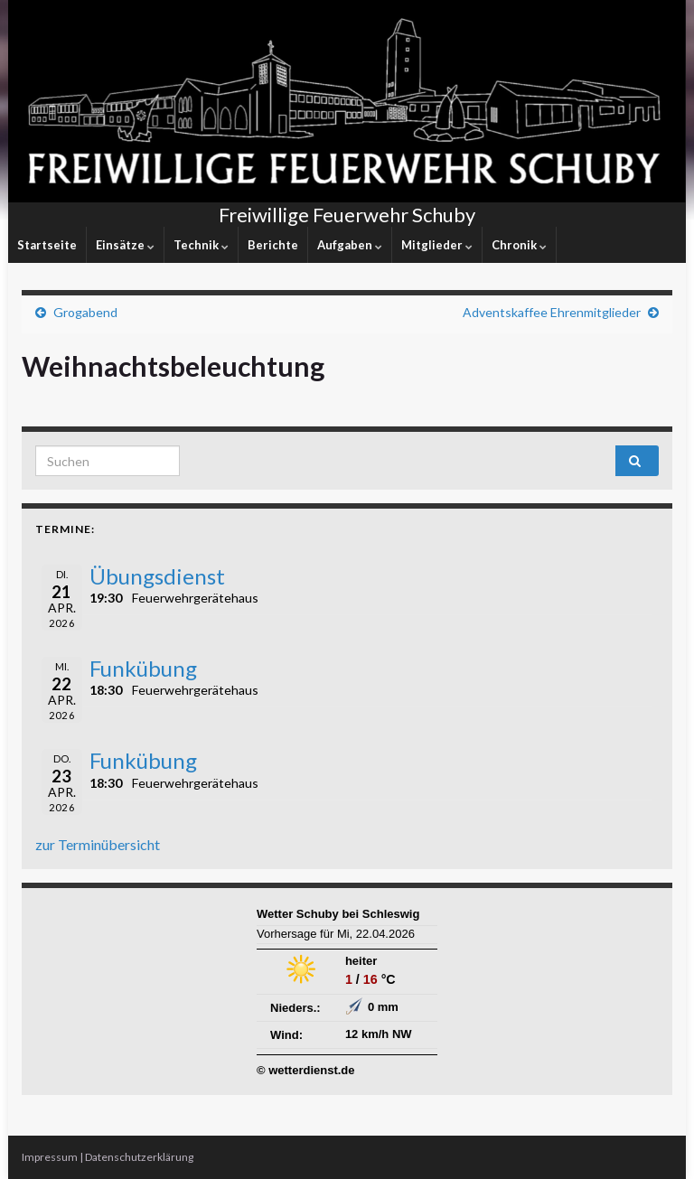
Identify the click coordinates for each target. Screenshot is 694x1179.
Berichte (273, 245)
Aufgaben (349, 245)
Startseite (47, 245)
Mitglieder (437, 245)
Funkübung (143, 668)
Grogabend (85, 312)
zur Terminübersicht (97, 844)
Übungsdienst (157, 576)
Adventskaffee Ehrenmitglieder (552, 312)
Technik (201, 245)
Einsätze (125, 245)
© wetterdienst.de (306, 1070)
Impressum (50, 1157)
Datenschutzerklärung (139, 1157)
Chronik (519, 245)
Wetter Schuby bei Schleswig (338, 914)
